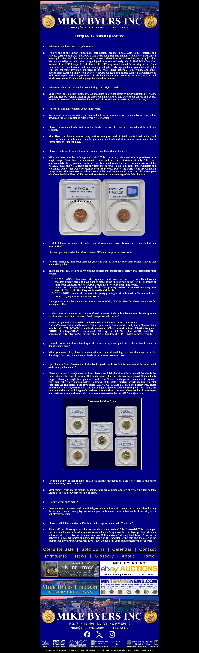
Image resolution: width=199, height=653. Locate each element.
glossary (62, 252)
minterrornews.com (64, 115)
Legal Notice (147, 650)
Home (148, 556)
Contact (147, 549)
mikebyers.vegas (139, 99)
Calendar (122, 549)
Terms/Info (55, 556)
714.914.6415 (119, 627)
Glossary (104, 556)
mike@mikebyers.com (87, 627)
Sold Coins (93, 549)
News (81, 556)
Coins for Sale (58, 549)
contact (144, 301)
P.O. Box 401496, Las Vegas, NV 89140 (99, 624)
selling (82, 78)
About (128, 556)
